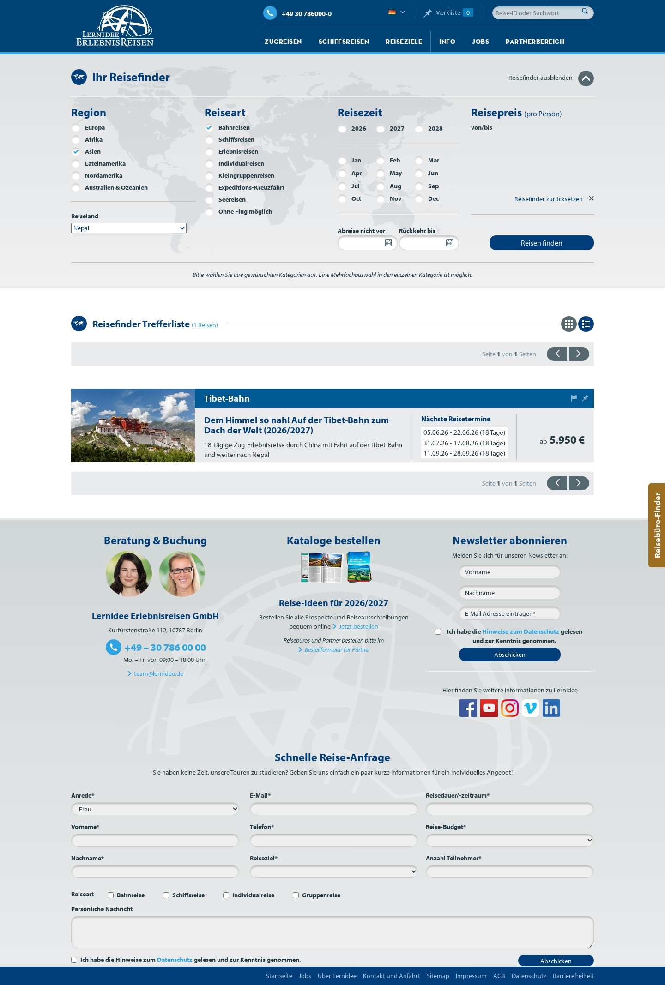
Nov (388, 198)
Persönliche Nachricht (102, 909)
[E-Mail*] (510, 613)
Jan (349, 160)
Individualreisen (234, 163)
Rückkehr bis (417, 231)
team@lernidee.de (158, 673)
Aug (388, 186)
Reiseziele (404, 41)
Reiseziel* (264, 858)
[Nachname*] (155, 871)
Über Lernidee (337, 976)
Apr (350, 173)
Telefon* (262, 827)
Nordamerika (96, 175)
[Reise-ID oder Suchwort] (543, 12)
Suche (587, 11)
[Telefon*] (334, 840)
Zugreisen (283, 41)
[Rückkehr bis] (429, 242)
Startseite (279, 976)
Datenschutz (175, 959)
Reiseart (82, 894)
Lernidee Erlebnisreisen (115, 26)
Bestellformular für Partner (337, 649)
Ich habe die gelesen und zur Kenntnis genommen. (513, 636)
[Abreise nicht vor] (368, 242)
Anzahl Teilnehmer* (453, 858)
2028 (428, 128)
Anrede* (82, 795)
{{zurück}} (557, 354)
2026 (352, 128)
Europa (88, 127)
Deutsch (396, 12)
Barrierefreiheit (573, 976)
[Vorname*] (155, 840)
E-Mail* (260, 795)
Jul (349, 186)
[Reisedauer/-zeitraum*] (510, 808)
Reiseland (84, 216)
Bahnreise (131, 895)
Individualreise (253, 895)
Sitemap (438, 976)
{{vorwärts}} (579, 354)
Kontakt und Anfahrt (391, 976)
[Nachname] (510, 592)
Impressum (471, 976)
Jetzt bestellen (358, 626)
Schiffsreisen (344, 41)
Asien (86, 151)
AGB (499, 976)
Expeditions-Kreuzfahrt (244, 187)
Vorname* (85, 827)
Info (447, 41)
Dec (426, 198)
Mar (426, 160)
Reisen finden (541, 242)
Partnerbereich (535, 41)
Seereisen (225, 199)
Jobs (480, 41)
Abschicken (510, 654)
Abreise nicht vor (361, 231)
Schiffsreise (188, 895)
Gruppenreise (321, 895)
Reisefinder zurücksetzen (548, 199)
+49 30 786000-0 (297, 13)
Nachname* (87, 858)
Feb (388, 160)
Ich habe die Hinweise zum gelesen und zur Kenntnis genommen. (190, 959)
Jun (426, 173)
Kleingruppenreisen (239, 175)
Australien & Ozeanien (109, 187)
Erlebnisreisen (231, 151)
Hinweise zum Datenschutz (520, 631)
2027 (390, 128)
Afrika (87, 139)
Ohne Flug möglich (238, 211)
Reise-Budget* (446, 827)
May (389, 173)
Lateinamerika (98, 163)
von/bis (481, 127)
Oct (349, 198)
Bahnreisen (227, 127)
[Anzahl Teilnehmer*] (510, 871)
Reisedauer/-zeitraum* (458, 795)
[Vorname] (510, 571)
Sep (426, 186)
